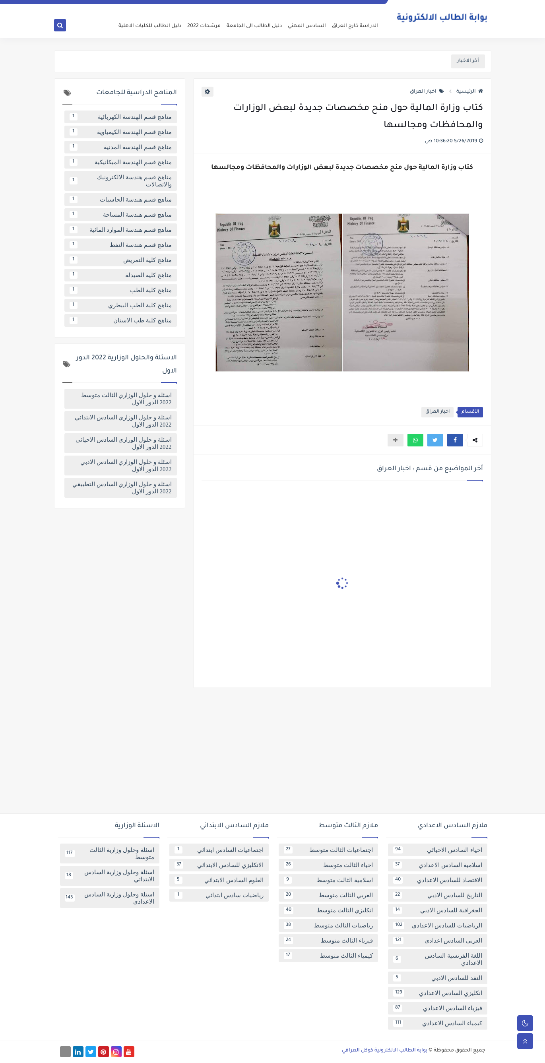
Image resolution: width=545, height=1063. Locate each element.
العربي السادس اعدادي (437, 940)
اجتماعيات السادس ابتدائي (219, 850)
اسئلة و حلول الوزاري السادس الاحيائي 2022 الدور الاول (124, 443)
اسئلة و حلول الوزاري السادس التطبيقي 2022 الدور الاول (122, 488)
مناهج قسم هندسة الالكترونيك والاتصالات (121, 181)
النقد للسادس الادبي (437, 978)
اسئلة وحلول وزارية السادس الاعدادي (109, 898)
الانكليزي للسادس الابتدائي (219, 865)
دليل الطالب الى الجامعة (254, 26)
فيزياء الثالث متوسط (328, 940)
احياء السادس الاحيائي (437, 850)
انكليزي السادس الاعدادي (437, 993)
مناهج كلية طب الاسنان (121, 320)
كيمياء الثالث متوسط (328, 955)
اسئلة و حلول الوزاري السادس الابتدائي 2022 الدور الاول (123, 421)
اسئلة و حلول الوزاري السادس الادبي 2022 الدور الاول (126, 465)
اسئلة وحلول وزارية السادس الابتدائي (109, 876)
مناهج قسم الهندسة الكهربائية (121, 116)
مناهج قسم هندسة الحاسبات (121, 199)
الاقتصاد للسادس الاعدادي (437, 880)
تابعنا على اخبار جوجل (241, 6)
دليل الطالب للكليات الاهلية (149, 26)
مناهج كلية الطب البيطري (121, 305)
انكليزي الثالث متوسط (328, 910)
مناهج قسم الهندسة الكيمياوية (121, 132)
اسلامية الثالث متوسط (328, 880)
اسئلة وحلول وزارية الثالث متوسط (109, 853)
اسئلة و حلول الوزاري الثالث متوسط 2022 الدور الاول (126, 398)
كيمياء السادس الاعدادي (437, 1023)
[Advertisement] (272, 753)
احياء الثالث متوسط (328, 865)
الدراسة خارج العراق (355, 26)
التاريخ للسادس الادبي (437, 895)
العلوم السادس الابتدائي (219, 880)
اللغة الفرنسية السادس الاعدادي (437, 959)
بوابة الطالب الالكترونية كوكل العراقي (384, 1050)
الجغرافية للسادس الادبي (437, 910)
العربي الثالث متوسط (328, 895)
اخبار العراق (427, 92)
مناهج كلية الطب (121, 290)
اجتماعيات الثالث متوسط (328, 850)
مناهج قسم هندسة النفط (121, 244)
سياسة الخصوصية (340, 6)
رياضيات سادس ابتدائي (219, 895)
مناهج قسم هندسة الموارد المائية (121, 229)
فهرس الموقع (302, 6)
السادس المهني (307, 26)
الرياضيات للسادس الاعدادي (437, 925)
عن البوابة (373, 6)
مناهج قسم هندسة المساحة (121, 214)
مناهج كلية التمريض (121, 260)
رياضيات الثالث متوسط (328, 925)
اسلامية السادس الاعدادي (437, 865)
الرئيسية (469, 92)
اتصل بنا (275, 6)
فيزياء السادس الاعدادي (437, 1008)
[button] (455, 440)
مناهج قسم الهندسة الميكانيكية (121, 162)
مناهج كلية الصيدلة (121, 275)
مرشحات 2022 (204, 26)
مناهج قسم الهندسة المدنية (121, 147)
